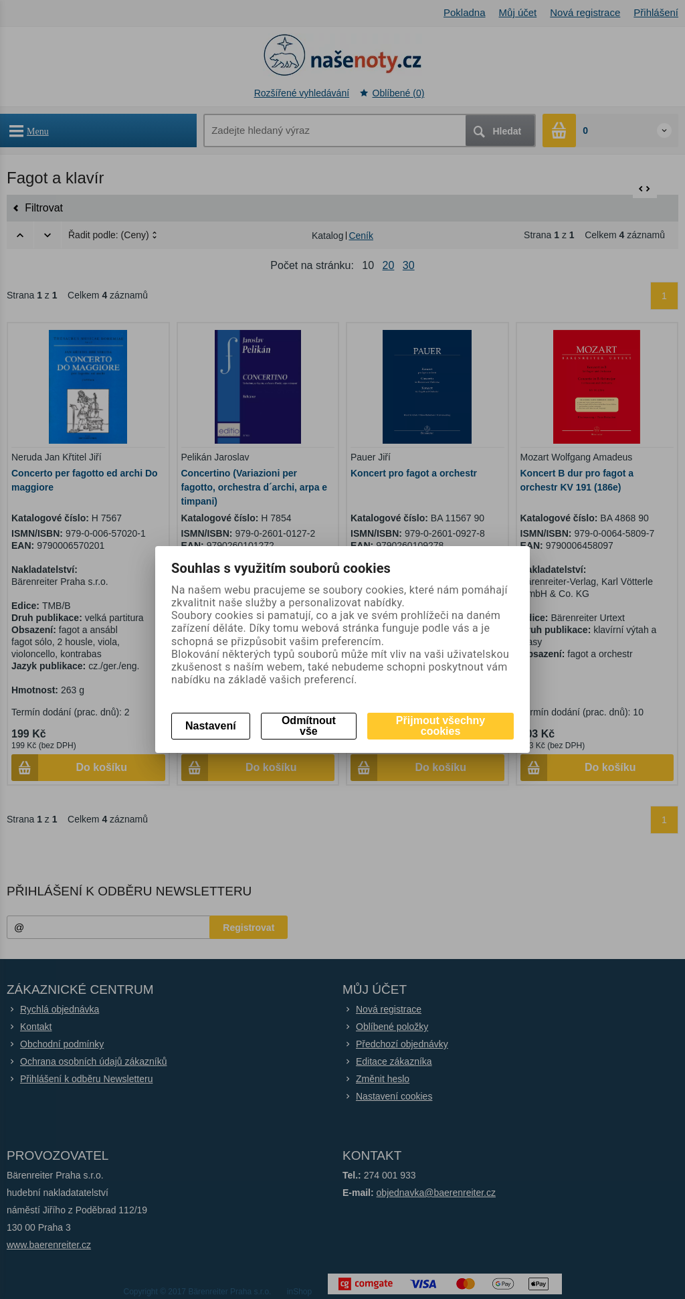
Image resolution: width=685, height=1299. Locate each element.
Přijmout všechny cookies (440, 726)
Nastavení (210, 725)
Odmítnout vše (309, 726)
